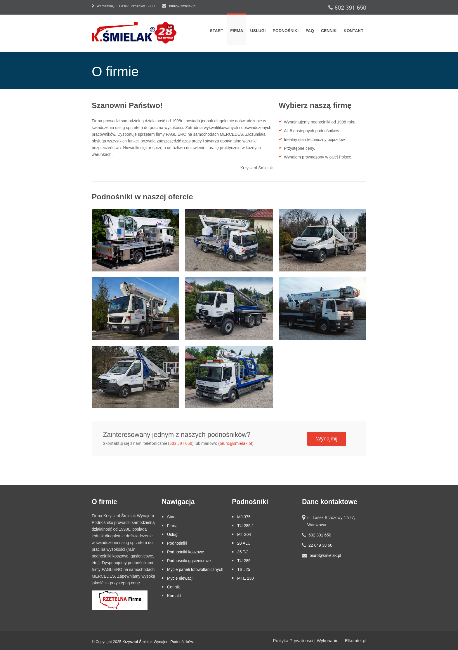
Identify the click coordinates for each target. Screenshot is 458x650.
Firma (236, 30)
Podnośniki (286, 30)
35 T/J (243, 552)
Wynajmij (326, 439)
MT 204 (244, 534)
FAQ (310, 30)
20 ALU (244, 543)
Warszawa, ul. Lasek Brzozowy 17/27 (123, 6)
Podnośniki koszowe (185, 552)
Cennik (329, 30)
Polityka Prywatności (293, 640)
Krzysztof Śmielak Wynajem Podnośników (157, 641)
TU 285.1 (245, 525)
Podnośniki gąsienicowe (189, 560)
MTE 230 (245, 578)
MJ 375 (244, 517)
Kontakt (353, 30)
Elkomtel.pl (355, 640)
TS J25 (243, 569)
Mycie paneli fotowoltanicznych (195, 569)
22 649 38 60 (320, 545)
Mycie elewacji (180, 578)
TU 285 (244, 560)
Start (216, 30)
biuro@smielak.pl (179, 6)
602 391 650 (347, 8)
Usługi (258, 30)
